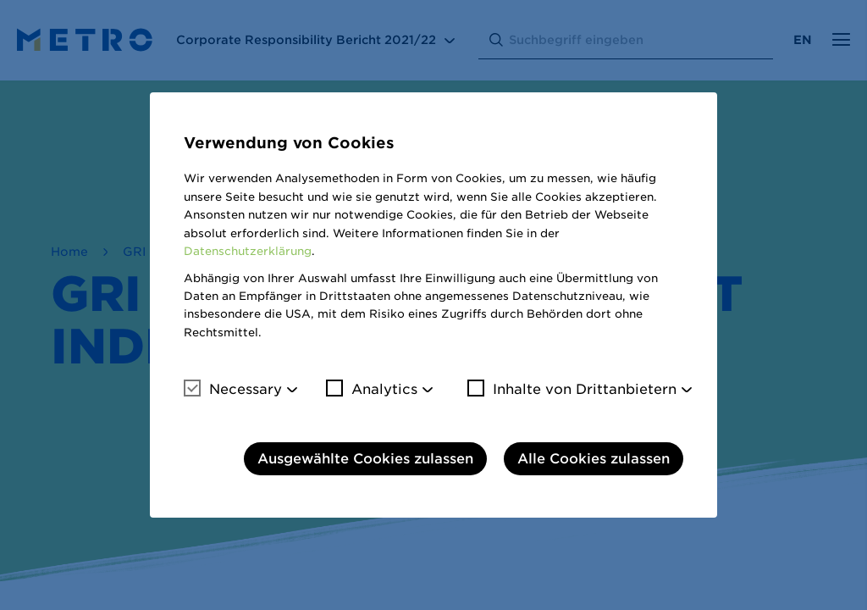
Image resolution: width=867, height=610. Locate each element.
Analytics (371, 388)
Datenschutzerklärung (248, 251)
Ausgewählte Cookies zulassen (365, 459)
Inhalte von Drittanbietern (571, 388)
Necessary (233, 388)
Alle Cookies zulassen (593, 459)
